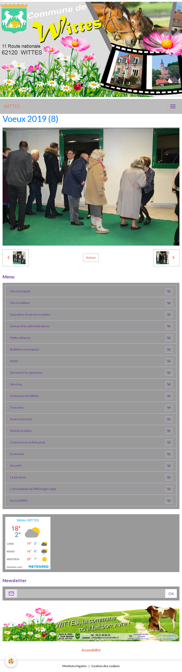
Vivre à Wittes (20, 303)
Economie (17, 454)
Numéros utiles (21, 431)
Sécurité (16, 465)
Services (16, 384)
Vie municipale (20, 291)
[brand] (12, 106)
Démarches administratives (29, 326)
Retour (91, 258)
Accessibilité (19, 500)
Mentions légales (74, 666)
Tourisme (16, 407)
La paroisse (18, 477)
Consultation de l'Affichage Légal (33, 489)
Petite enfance (20, 338)
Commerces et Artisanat (27, 442)
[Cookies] (11, 661)
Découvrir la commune (26, 372)
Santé (14, 361)
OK (171, 593)
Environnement (21, 419)
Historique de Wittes (24, 396)
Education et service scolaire (30, 314)
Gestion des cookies (105, 666)
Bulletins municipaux (24, 349)
